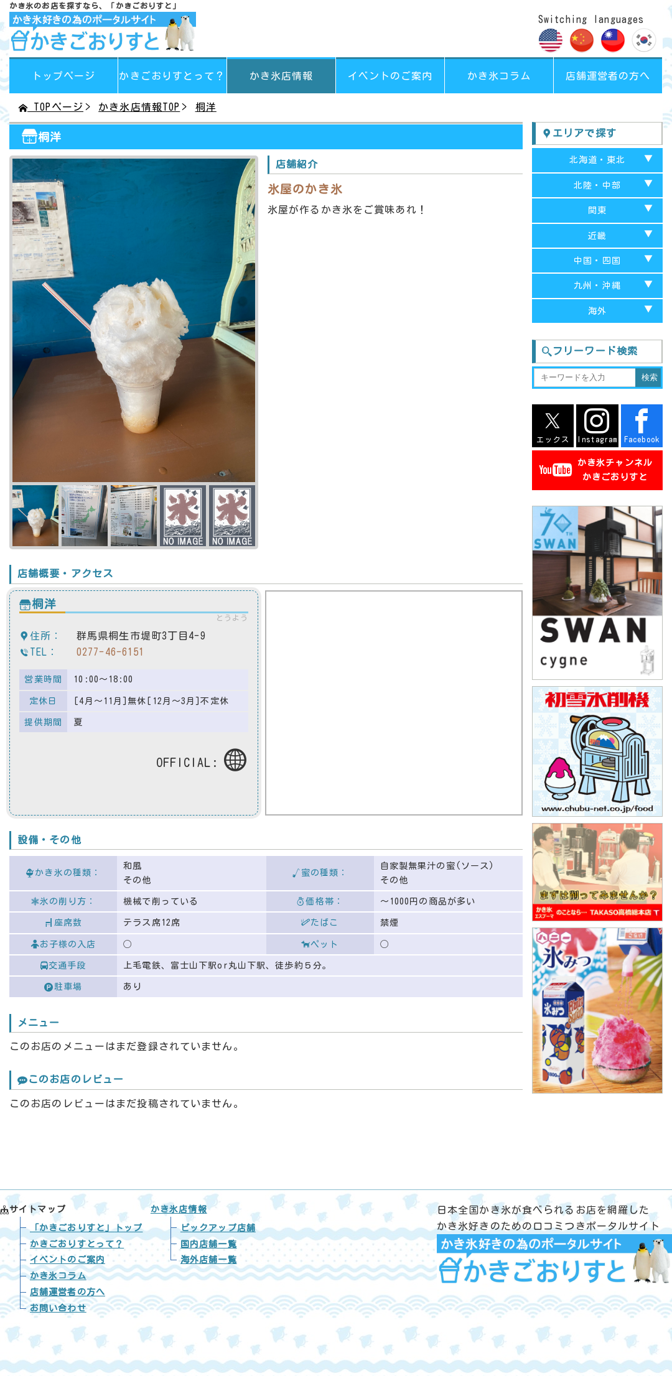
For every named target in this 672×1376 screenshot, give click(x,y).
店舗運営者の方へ (608, 76)
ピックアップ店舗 (218, 1228)
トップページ (64, 76)
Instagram (597, 426)
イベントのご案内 (390, 76)
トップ (86, 1228)
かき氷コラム (499, 76)
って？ (172, 76)
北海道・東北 (597, 160)
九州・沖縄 (597, 285)
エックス (553, 426)
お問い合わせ (58, 1308)
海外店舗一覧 (208, 1259)
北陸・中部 (597, 185)
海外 (597, 311)
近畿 (597, 235)
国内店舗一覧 (208, 1244)
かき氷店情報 (282, 76)
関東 (597, 210)
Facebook (642, 426)
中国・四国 (597, 260)
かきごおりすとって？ (77, 1244)
